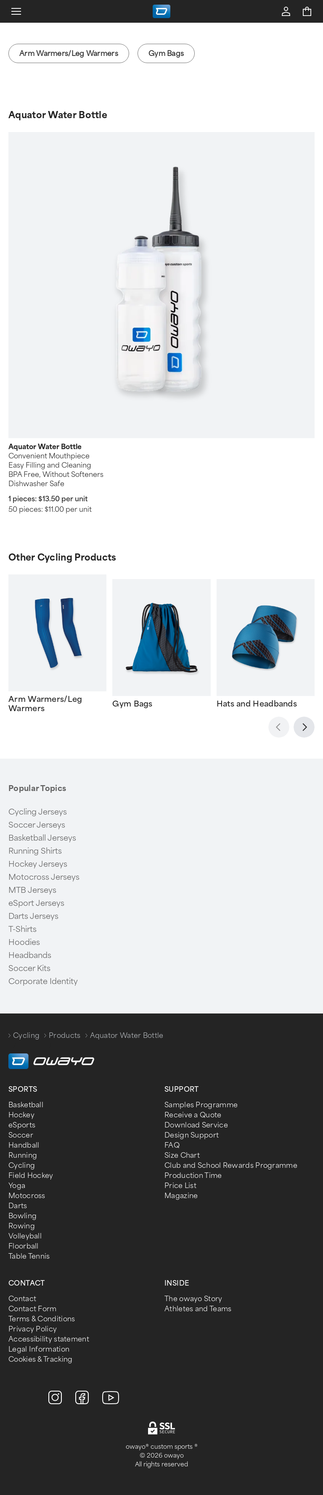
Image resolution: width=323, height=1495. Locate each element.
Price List (180, 1186)
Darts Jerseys (33, 916)
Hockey (21, 1115)
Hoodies (24, 942)
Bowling (22, 1216)
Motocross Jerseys (43, 877)
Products (64, 1036)
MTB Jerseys (32, 890)
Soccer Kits (29, 968)
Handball (23, 1145)
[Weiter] (304, 727)
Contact (22, 1299)
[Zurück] (278, 727)
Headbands (29, 955)
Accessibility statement (48, 1339)
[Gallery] (161, 643)
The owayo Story (193, 1299)
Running (22, 1155)
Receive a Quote (193, 1115)
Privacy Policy (32, 1329)
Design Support (191, 1135)
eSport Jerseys (36, 903)
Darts (17, 1206)
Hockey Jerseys (37, 864)
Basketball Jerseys (42, 838)
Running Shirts (35, 851)
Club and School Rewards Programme (230, 1166)
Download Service (196, 1125)
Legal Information (38, 1349)
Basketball (25, 1105)
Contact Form (32, 1309)
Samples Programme (201, 1105)
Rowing (21, 1226)
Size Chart (182, 1155)
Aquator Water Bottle (57, 115)
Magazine (181, 1196)
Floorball (23, 1246)
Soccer (20, 1135)
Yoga (16, 1186)
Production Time (193, 1176)
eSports (21, 1125)
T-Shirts (22, 929)
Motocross (26, 1196)
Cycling (26, 1036)
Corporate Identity (43, 981)
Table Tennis (29, 1256)
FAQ (172, 1145)
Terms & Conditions (41, 1319)
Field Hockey (30, 1176)
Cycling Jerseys (37, 812)
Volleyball (25, 1236)
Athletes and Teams (197, 1309)
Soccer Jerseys (36, 825)
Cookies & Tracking (40, 1359)
